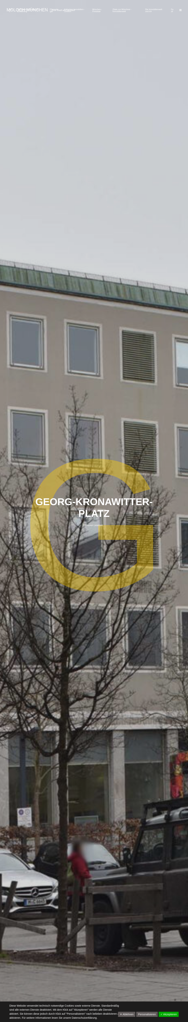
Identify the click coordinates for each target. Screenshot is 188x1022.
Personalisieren (147, 1014)
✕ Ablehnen (126, 1014)
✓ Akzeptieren (168, 1014)
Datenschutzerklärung (84, 1017)
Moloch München (27, 10)
